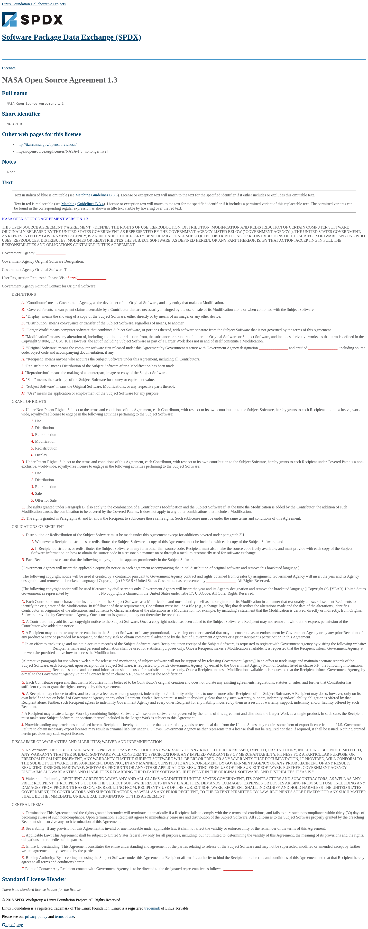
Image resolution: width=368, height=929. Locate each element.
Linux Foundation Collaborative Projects (34, 4)
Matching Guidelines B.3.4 (82, 204)
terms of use (64, 916)
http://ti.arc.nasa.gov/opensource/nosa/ (47, 144)
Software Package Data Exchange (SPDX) (71, 37)
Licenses (9, 68)
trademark (152, 908)
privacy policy (36, 916)
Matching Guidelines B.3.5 (96, 195)
